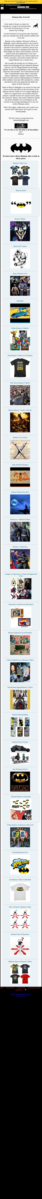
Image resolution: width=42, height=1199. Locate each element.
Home (2, 5)
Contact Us (19, 990)
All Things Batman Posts (13, 5)
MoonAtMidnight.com (21, 994)
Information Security (34, 988)
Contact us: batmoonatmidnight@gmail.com (23, 8)
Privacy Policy (21, 988)
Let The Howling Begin (21, 996)
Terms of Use (10, 988)
